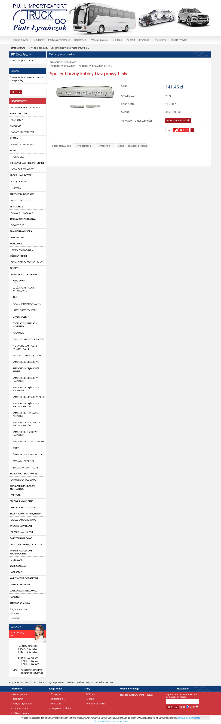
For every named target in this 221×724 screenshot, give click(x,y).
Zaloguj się (55, 694)
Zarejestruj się (57, 698)
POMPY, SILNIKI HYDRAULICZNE (28, 339)
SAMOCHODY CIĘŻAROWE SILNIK (29, 396)
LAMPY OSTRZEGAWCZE (24, 310)
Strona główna (35, 4)
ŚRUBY (16, 448)
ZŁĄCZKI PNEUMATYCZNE (25, 467)
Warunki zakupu (20, 708)
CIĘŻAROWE (18, 281)
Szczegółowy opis (61, 145)
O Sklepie (90, 694)
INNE (15, 297)
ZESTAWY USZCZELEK (23, 461)
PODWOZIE (18, 332)
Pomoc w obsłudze (95, 703)
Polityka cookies (21, 713)
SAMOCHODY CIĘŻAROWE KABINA (95, 66)
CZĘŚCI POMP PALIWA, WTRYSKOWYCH (24, 289)
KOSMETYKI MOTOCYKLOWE (27, 303)
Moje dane (55, 703)
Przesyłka (104, 145)
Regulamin (18, 698)
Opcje (121, 145)
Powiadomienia (83, 145)
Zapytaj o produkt (137, 145)
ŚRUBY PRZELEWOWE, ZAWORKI (28, 454)
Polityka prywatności (23, 703)
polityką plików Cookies (189, 718)
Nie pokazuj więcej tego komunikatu (111, 721)
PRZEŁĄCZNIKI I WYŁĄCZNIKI (27, 355)
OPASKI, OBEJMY (21, 316)
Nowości (14, 613)
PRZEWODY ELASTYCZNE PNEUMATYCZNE (25, 347)
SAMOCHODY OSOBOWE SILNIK (28, 441)
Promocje (15, 617)
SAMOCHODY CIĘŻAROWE (26, 361)
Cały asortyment (18, 609)
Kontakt (90, 698)
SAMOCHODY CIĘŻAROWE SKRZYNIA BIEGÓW (26, 405)
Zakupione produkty (60, 708)
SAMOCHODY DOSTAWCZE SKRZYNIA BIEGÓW (26, 424)
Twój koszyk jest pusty (183, 2)
